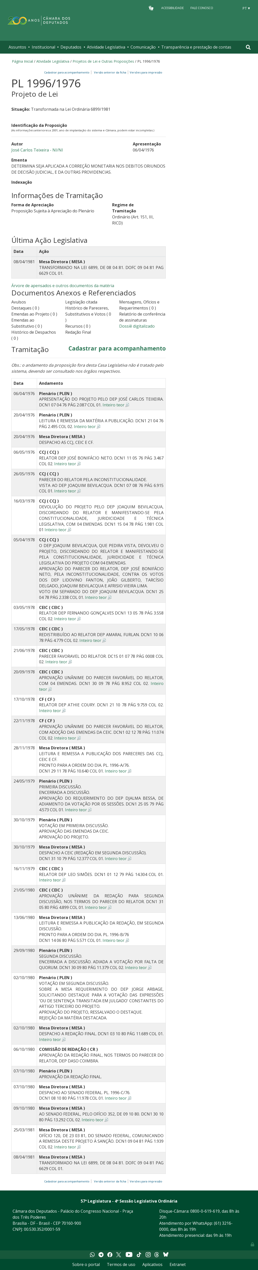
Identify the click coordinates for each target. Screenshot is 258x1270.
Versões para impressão (145, 72)
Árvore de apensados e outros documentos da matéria (62, 285)
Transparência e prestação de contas (196, 47)
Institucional (43, 47)
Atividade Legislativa (106, 47)
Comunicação (143, 47)
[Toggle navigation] (248, 47)
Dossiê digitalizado (137, 326)
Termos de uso (121, 1264)
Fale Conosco (201, 8)
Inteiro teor (113, 405)
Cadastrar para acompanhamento (67, 72)
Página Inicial (22, 61)
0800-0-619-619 (205, 1211)
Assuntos (17, 47)
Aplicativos (152, 1264)
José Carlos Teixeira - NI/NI (37, 150)
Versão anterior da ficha (110, 72)
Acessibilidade (172, 8)
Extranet (178, 1264)
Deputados (70, 47)
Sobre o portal (86, 1264)
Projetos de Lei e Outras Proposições (103, 61)
